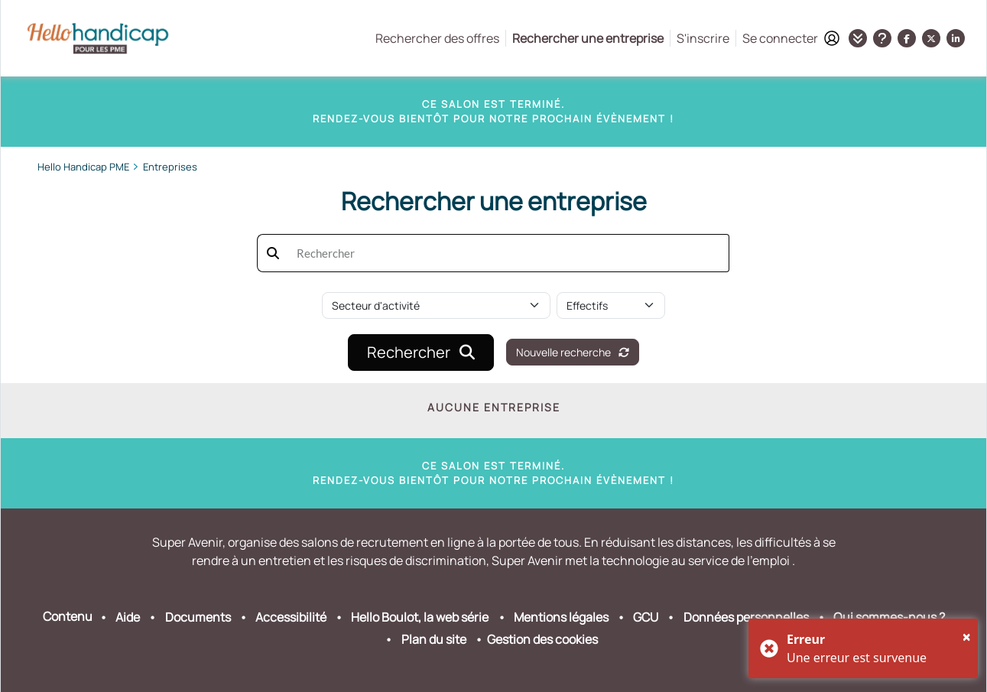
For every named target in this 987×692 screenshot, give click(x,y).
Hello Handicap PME (83, 167)
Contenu (68, 616)
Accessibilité (290, 617)
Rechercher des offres (437, 38)
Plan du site (433, 639)
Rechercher (421, 352)
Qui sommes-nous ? (889, 617)
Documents (198, 617)
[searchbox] (508, 253)
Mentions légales (561, 617)
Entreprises (170, 167)
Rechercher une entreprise (588, 38)
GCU (645, 617)
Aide (127, 617)
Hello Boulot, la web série (420, 617)
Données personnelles (746, 617)
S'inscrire (703, 38)
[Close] (967, 636)
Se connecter (790, 38)
